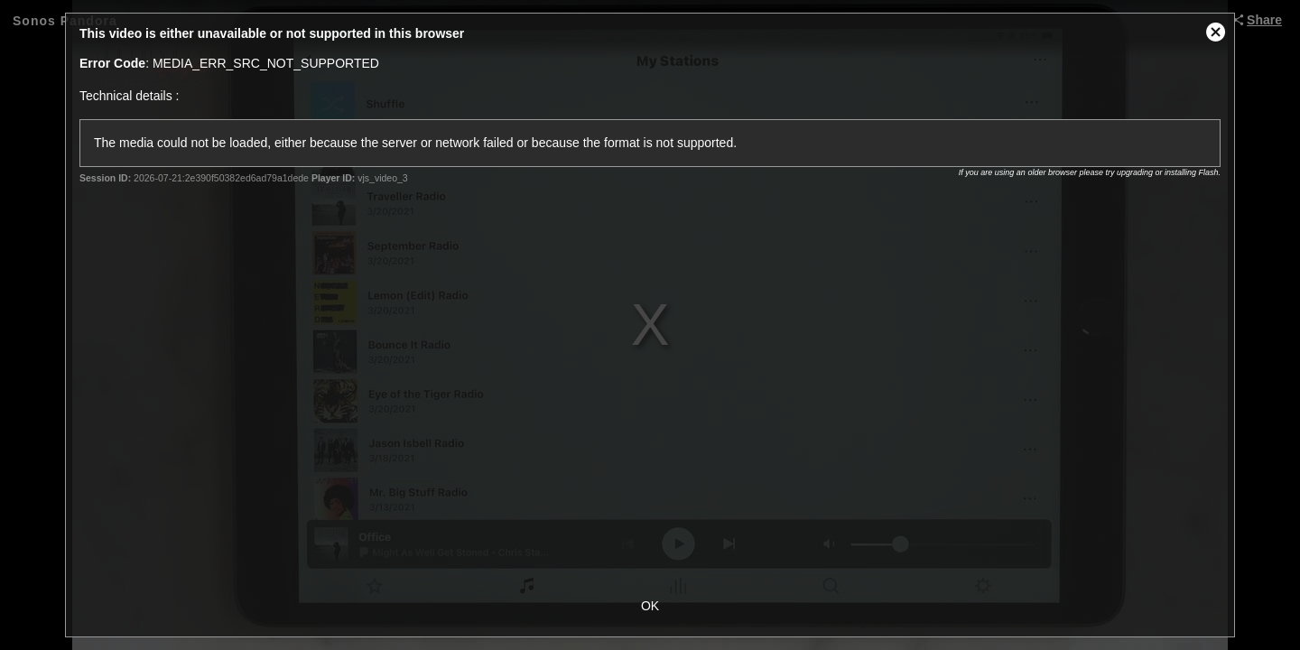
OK (650, 606)
